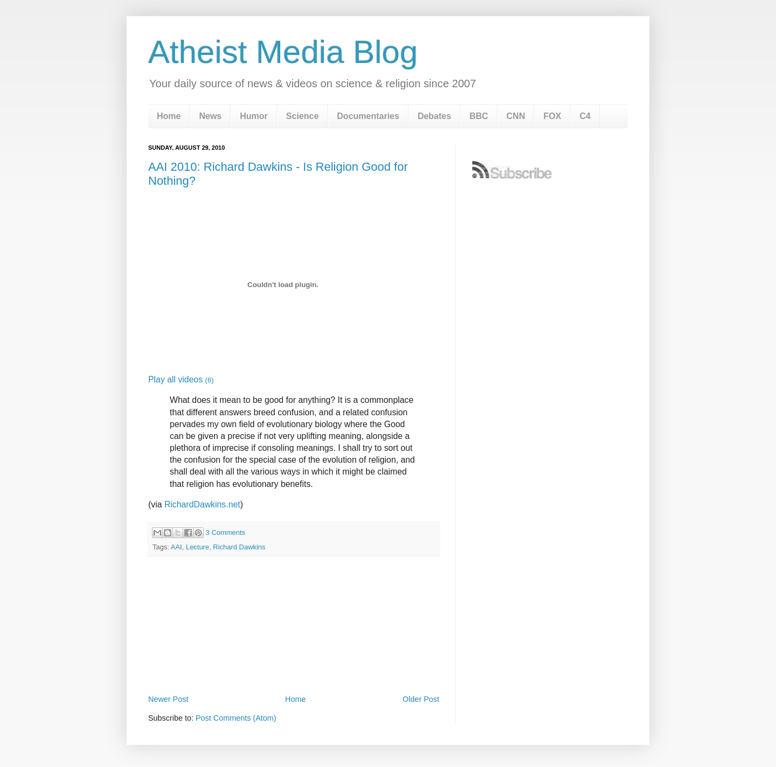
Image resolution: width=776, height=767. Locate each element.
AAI (176, 547)
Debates (434, 116)
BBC (478, 116)
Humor (254, 116)
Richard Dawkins (239, 547)
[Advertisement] (294, 662)
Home (169, 116)
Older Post (421, 699)
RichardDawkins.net (202, 504)
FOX (552, 116)
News (210, 116)
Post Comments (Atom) (236, 718)
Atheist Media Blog (283, 52)
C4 (584, 116)
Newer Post (168, 699)
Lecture (197, 547)
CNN (516, 116)
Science (302, 116)
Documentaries (368, 116)
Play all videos (180, 379)
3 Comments (225, 532)
